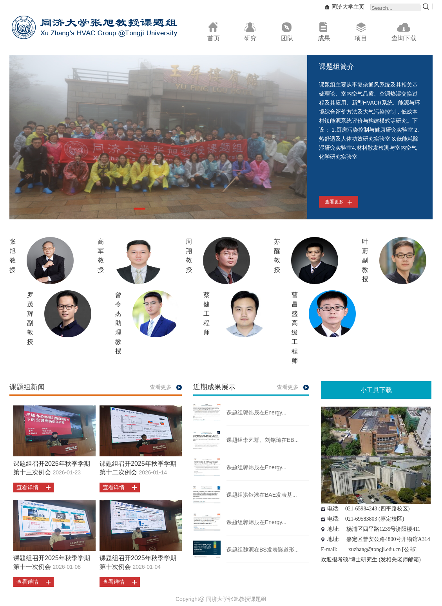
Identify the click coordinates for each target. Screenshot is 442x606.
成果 (324, 32)
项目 (361, 32)
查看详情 (27, 487)
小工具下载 (376, 390)
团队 (287, 32)
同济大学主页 (344, 7)
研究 (250, 32)
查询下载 (404, 32)
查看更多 (338, 201)
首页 (213, 32)
